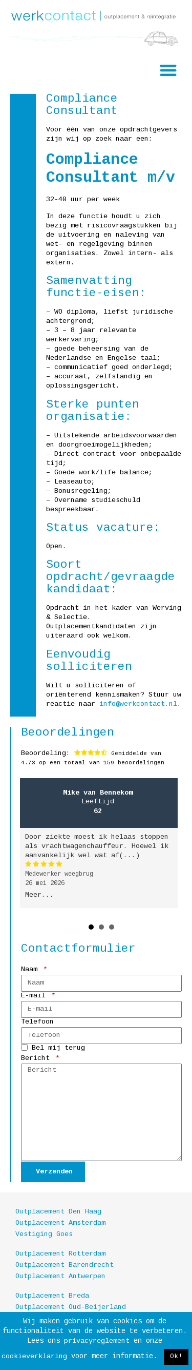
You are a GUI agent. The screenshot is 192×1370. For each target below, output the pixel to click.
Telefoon (37, 1022)
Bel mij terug (58, 1049)
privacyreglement (97, 1341)
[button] (168, 70)
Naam (31, 970)
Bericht (37, 1059)
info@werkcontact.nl (136, 704)
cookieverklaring (34, 1357)
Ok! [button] (176, 1356)
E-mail (35, 996)
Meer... (39, 895)
